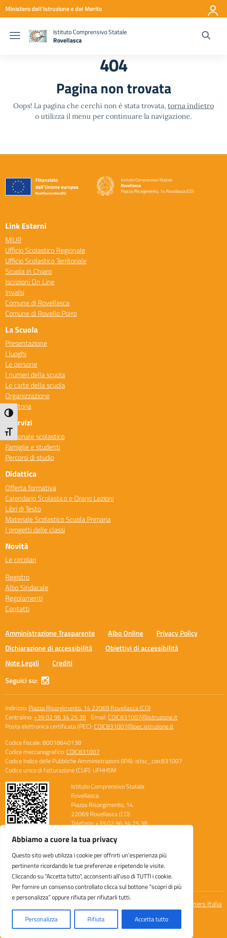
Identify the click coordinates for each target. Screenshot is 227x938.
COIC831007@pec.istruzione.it (133, 726)
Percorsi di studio (29, 457)
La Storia (18, 406)
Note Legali (22, 663)
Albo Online (125, 633)
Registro (17, 577)
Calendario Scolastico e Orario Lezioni (59, 498)
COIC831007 (83, 751)
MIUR (13, 239)
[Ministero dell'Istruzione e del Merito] (53, 8)
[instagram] (45, 680)
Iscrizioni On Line (29, 281)
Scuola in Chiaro (28, 271)
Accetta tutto (151, 919)
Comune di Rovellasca (37, 302)
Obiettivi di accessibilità (141, 648)
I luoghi (15, 353)
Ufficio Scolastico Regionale (45, 250)
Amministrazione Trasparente (50, 633)
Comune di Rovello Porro (41, 313)
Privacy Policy (177, 633)
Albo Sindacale (26, 587)
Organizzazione (27, 395)
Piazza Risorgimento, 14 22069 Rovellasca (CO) (90, 707)
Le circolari (20, 559)
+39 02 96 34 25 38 (60, 717)
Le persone (21, 364)
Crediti (62, 663)
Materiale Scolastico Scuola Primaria (58, 519)
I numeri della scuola (35, 374)
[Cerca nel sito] (206, 36)
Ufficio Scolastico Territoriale (45, 260)
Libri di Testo (23, 508)
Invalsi (14, 292)
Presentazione (26, 343)
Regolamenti (24, 598)
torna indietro (191, 105)
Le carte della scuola (35, 385)
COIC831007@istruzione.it (142, 717)
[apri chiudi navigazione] (15, 36)
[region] (96, 881)
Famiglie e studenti (32, 447)
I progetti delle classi (35, 529)
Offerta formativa (30, 487)
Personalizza (41, 919)
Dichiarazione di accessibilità (48, 648)
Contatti (17, 608)
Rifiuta (95, 919)
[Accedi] (213, 8)
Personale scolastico (35, 436)
